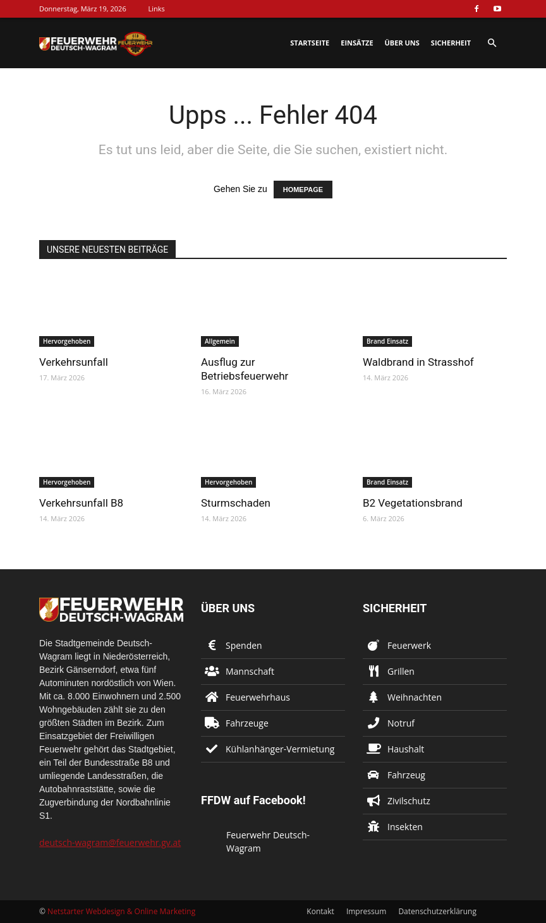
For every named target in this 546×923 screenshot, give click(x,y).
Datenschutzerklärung (437, 911)
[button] (491, 43)
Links (157, 8)
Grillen (401, 671)
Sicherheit (451, 42)
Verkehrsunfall (73, 362)
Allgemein (220, 341)
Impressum (366, 911)
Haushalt (405, 749)
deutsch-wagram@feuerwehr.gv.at (110, 842)
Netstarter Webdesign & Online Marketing (121, 911)
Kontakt (320, 911)
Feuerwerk (409, 645)
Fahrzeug (406, 775)
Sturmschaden (235, 503)
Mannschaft (250, 671)
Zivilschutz (408, 801)
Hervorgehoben (66, 341)
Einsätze (357, 42)
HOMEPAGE (303, 189)
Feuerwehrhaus (258, 697)
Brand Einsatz (387, 341)
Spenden (244, 645)
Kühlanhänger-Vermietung (280, 749)
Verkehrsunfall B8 (81, 503)
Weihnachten (414, 697)
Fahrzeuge (247, 723)
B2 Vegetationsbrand (413, 503)
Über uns (402, 42)
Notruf (401, 723)
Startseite (309, 42)
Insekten (405, 827)
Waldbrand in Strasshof (418, 362)
